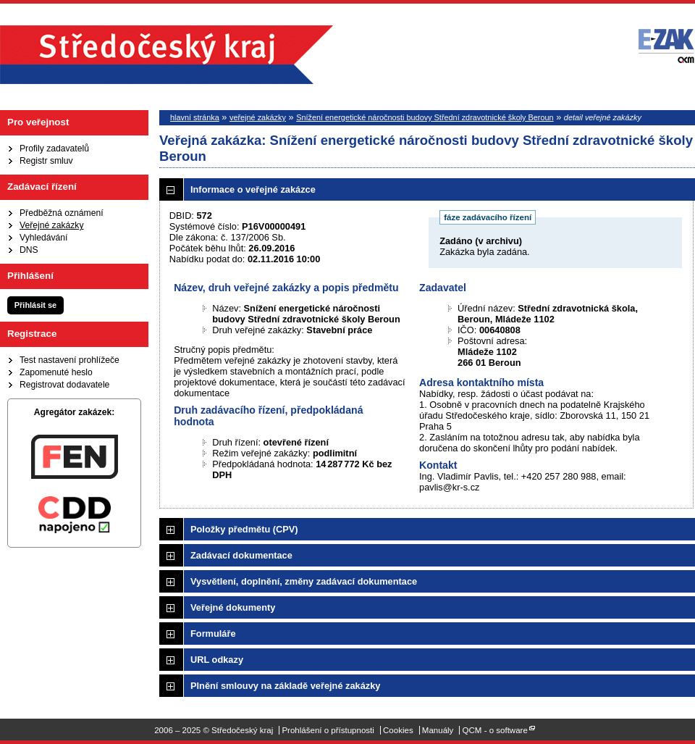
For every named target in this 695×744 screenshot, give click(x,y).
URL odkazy (216, 659)
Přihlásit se (35, 305)
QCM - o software (495, 730)
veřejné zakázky (257, 117)
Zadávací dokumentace (241, 555)
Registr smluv (46, 161)
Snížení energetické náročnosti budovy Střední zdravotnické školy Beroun (424, 117)
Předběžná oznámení (62, 213)
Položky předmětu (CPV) (244, 529)
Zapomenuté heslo (56, 372)
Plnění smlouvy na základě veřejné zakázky (285, 685)
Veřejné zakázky (52, 225)
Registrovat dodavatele (64, 385)
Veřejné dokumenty (232, 607)
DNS (29, 250)
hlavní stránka (194, 117)
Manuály (438, 730)
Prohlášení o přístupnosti (328, 730)
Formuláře (213, 633)
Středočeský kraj (166, 54)
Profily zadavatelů (54, 148)
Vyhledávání (43, 238)
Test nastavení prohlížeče (69, 360)
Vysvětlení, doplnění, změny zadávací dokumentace (303, 581)
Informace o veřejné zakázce (253, 189)
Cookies (398, 730)
